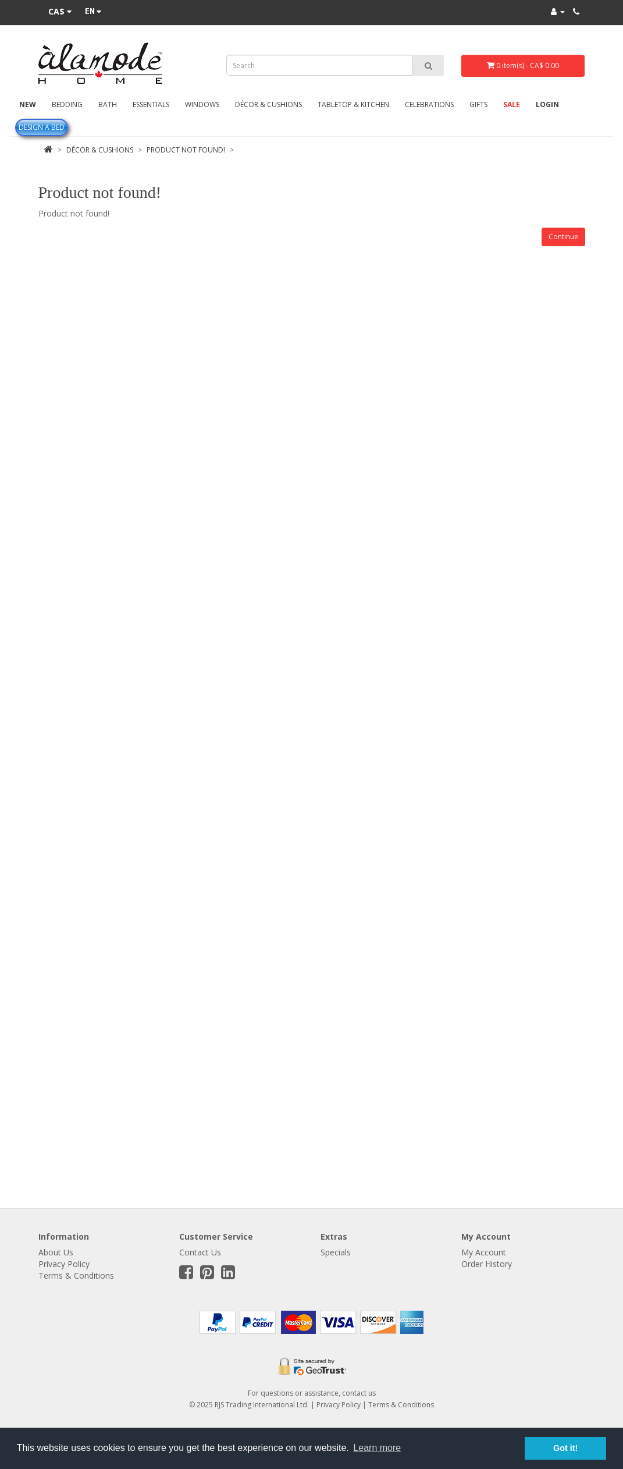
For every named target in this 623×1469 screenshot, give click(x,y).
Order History (486, 1263)
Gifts (478, 104)
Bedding (67, 104)
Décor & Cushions (268, 104)
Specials (336, 1252)
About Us (55, 1252)
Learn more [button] (377, 1448)
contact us (359, 1393)
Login (547, 104)
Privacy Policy (64, 1263)
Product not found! (186, 150)
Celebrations (429, 104)
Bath (107, 104)
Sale (511, 104)
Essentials (151, 104)
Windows (202, 104)
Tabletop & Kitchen (353, 104)
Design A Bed (42, 127)
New (27, 104)
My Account (483, 1252)
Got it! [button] (565, 1448)
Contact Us (200, 1252)
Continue (563, 237)
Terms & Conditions (76, 1275)
